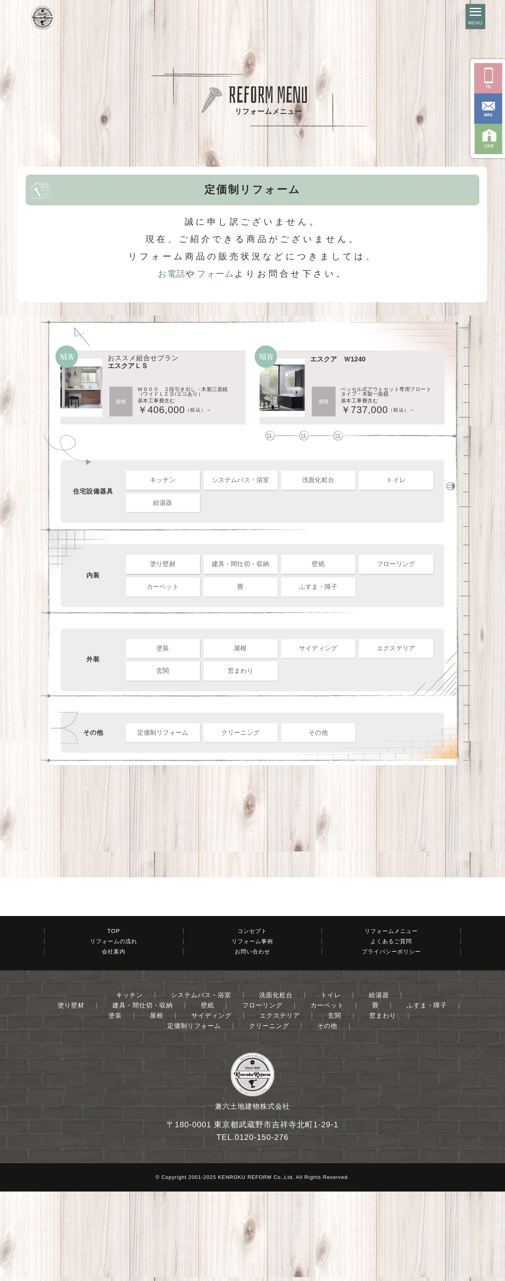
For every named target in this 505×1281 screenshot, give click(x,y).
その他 (318, 732)
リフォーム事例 (252, 1031)
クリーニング (240, 732)
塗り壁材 (163, 564)
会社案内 (113, 1041)
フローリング (396, 564)
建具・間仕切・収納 (240, 564)
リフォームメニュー (391, 1020)
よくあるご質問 (391, 1031)
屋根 (240, 648)
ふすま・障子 (318, 586)
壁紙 (318, 564)
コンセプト (252, 1020)
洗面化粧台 (318, 479)
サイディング (318, 648)
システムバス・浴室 (240, 479)
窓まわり (240, 670)
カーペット (163, 586)
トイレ (396, 479)
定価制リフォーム (163, 732)
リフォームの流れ (113, 1031)
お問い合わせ (252, 1041)
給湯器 (162, 502)
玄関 (162, 670)
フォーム (215, 274)
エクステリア (396, 648)
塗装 (162, 648)
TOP (113, 1020)
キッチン (163, 479)
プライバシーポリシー (391, 1041)
